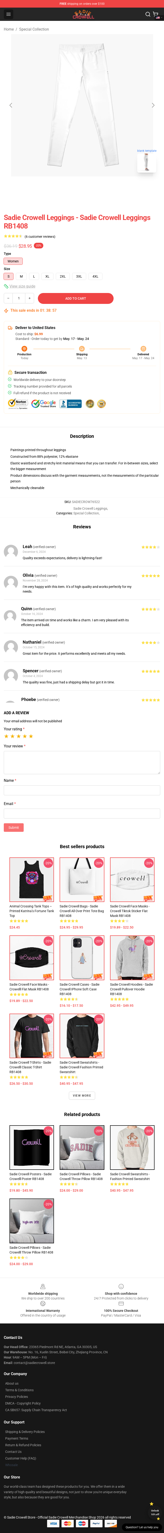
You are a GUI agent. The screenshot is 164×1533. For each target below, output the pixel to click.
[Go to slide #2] (94, 186)
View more (82, 1095)
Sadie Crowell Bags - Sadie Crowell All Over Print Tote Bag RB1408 (82, 911)
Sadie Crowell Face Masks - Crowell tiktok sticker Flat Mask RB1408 (130, 911)
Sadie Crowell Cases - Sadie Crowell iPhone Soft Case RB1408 (79, 989)
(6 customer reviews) (40, 236)
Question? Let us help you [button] (142, 1527)
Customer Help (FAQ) (20, 1458)
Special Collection (34, 29)
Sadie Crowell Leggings (90, 508)
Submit (14, 827)
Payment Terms (16, 1438)
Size (7, 269)
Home (9, 29)
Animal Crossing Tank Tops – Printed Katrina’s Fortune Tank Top (31, 911)
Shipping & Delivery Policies (25, 1432)
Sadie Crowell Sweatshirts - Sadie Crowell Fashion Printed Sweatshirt (81, 1067)
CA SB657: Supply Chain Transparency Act (36, 1410)
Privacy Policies (16, 1397)
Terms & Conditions (19, 1390)
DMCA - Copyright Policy (23, 1403)
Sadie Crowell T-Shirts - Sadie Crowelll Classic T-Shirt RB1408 (30, 1067)
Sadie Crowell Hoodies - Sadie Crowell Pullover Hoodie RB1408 (131, 989)
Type (7, 254)
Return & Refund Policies (23, 1445)
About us (11, 1383)
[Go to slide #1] (69, 186)
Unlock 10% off (155, 1512)
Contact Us (13, 1452)
